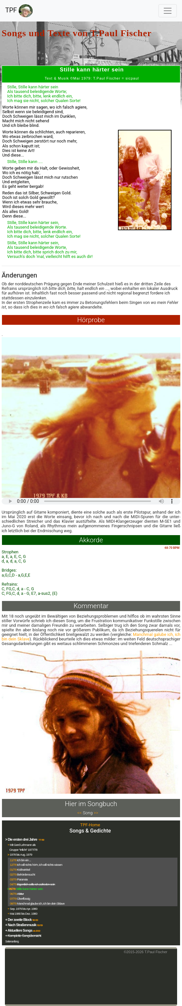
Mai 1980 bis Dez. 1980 (23, 913)
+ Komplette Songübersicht (23, 936)
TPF (19, 10)
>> (96, 812)
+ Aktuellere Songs (18, 930)
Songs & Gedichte (90, 831)
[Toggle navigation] (167, 10)
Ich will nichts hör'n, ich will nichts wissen (39, 864)
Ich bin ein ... (24, 860)
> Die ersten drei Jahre (21, 839)
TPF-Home (90, 824)
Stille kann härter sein (29, 889)
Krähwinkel (23, 869)
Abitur (20, 893)
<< (79, 812)
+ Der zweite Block (18, 920)
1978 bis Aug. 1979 (21, 854)
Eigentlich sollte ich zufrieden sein (36, 884)
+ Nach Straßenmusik (20, 925)
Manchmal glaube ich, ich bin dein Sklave (40, 903)
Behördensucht (26, 874)
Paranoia (22, 879)
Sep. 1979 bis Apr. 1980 (23, 908)
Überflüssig (23, 898)
